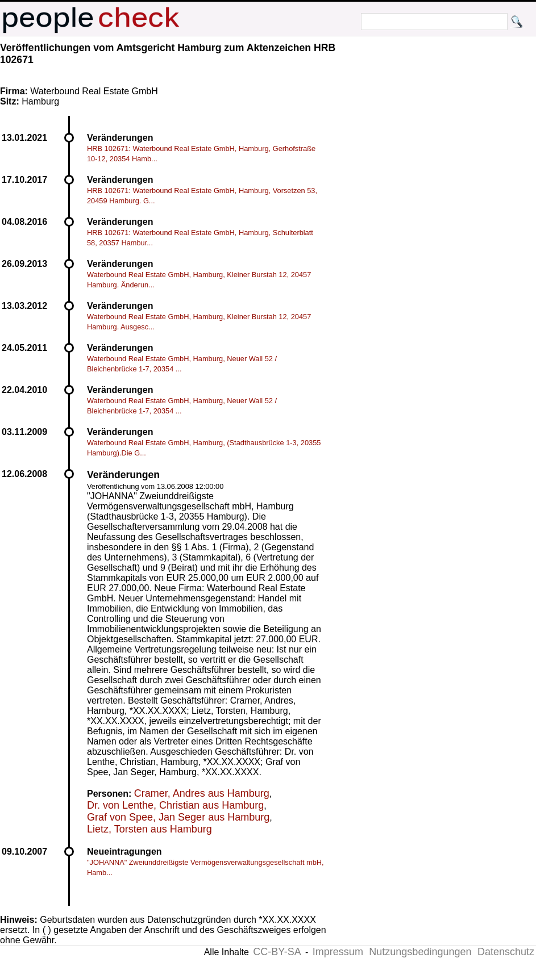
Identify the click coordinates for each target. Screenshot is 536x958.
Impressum (338, 951)
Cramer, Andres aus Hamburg (201, 793)
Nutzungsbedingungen (420, 951)
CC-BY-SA (277, 951)
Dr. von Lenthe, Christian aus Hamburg (175, 805)
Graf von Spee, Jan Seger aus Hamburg (178, 817)
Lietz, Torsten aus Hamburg (149, 829)
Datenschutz (505, 951)
